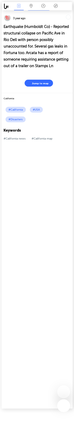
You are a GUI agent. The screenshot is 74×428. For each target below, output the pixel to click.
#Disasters (15, 119)
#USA (36, 109)
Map (31, 6)
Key (56, 6)
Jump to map (38, 83)
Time (43, 6)
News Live (19, 6)
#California (15, 109)
